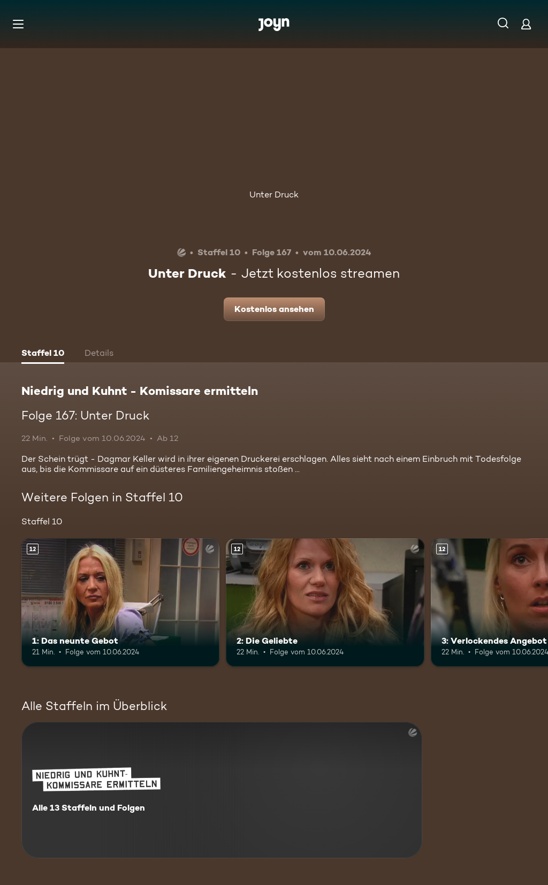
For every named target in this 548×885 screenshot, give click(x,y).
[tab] (42, 354)
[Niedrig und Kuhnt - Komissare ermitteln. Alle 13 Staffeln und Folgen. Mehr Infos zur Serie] (221, 790)
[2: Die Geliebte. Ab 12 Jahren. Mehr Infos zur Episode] (325, 602)
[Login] (526, 23)
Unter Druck (274, 194)
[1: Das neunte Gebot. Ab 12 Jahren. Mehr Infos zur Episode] (120, 602)
